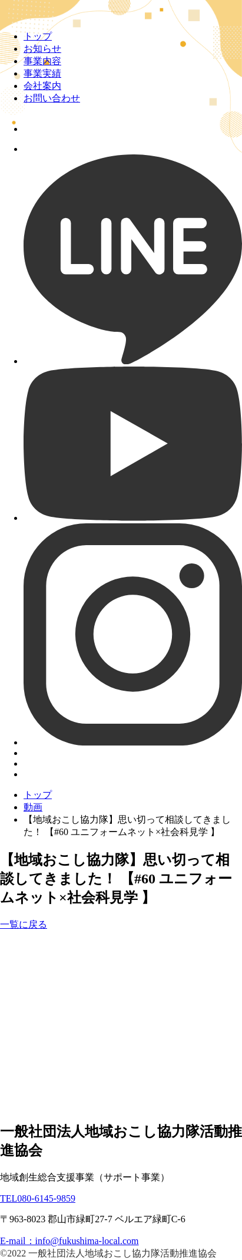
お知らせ (42, 49)
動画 (33, 807)
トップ (38, 36)
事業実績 (42, 73)
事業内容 (42, 61)
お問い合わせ (52, 98)
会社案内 (42, 86)
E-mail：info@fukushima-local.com (69, 1241)
